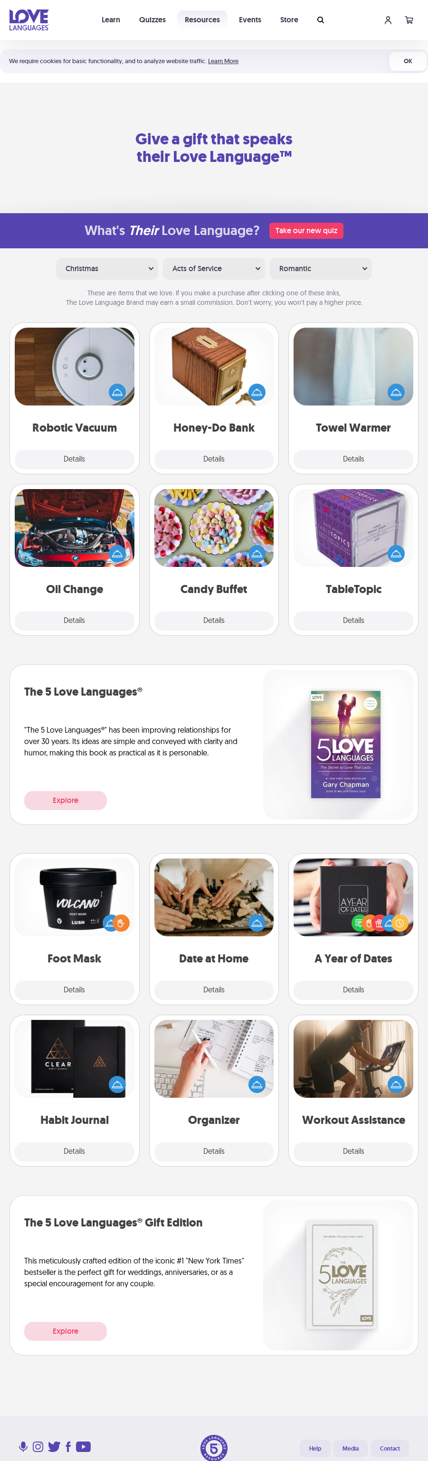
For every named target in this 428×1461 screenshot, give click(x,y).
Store (289, 20)
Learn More (223, 61)
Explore (65, 800)
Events (250, 20)
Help (315, 1448)
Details (74, 459)
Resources (202, 20)
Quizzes (152, 20)
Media (350, 1448)
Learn (111, 20)
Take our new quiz (306, 231)
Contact (390, 1448)
